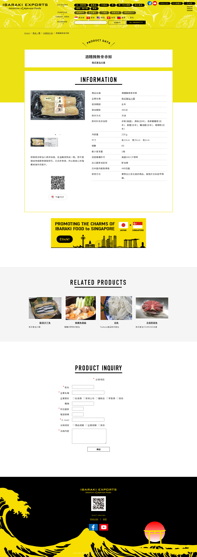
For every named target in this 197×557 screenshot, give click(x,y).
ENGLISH (164, 3)
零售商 (110, 398)
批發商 (77, 398)
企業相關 (91, 425)
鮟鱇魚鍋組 (80, 322)
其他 (94, 8)
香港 (111, 17)
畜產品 (93, 5)
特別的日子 (129, 12)
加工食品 (139, 5)
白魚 (116, 322)
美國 (101, 17)
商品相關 (78, 425)
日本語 (189, 3)
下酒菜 (104, 12)
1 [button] (55, 134)
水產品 (104, 5)
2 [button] (59, 134)
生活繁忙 (92, 12)
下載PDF (59, 197)
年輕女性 (116, 12)
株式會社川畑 (98, 62)
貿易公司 (88, 398)
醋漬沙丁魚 (45, 322)
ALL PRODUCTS (136, 22)
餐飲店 (100, 398)
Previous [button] (28, 114)
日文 (105, 519)
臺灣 (121, 17)
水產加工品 (48, 33)
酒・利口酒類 (124, 5)
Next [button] (87, 114)
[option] (58, 105)
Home (27, 33)
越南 (91, 17)
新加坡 (79, 17)
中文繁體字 (177, 3)
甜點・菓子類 (82, 8)
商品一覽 (36, 33)
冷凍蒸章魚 (152, 322)
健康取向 (80, 12)
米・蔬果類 (81, 5)
